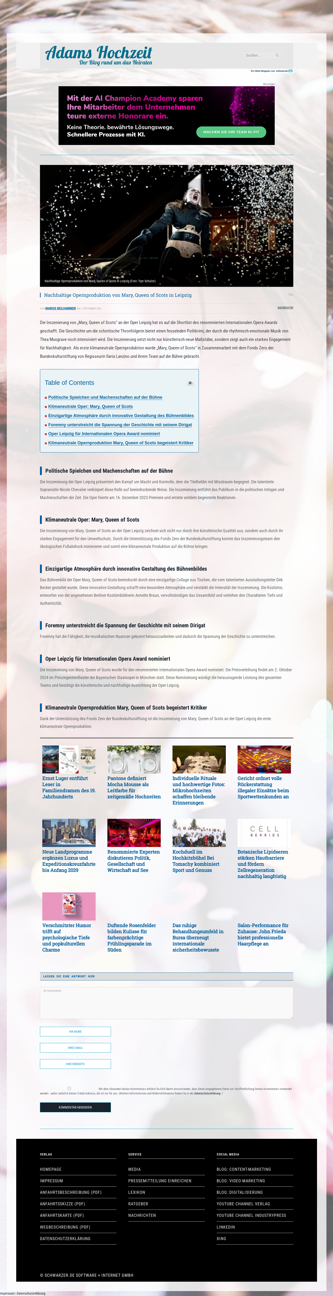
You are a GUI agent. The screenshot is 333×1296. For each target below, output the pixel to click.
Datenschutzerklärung (207, 1093)
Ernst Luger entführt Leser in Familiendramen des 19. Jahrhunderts (69, 787)
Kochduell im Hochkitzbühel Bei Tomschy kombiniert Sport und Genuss (195, 861)
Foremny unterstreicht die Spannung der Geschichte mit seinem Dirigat (120, 424)
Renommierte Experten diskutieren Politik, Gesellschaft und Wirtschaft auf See (133, 861)
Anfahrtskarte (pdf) (62, 1215)
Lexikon (136, 1192)
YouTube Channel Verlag (243, 1203)
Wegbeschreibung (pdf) (65, 1227)
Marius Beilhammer (60, 308)
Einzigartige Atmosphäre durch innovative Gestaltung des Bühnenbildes (121, 415)
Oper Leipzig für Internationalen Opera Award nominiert (104, 433)
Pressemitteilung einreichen (160, 1180)
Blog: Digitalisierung (240, 1192)
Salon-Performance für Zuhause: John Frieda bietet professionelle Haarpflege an (263, 934)
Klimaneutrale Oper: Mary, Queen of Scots (90, 406)
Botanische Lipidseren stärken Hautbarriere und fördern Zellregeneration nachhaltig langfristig (263, 864)
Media (134, 1169)
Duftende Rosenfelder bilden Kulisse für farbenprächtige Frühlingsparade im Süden (131, 937)
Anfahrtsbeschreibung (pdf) (71, 1192)
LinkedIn (226, 1227)
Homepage (51, 1169)
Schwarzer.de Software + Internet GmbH (89, 1275)
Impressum (51, 1180)
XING (221, 1238)
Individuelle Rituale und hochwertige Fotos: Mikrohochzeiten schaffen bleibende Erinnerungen (198, 790)
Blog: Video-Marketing (241, 1180)
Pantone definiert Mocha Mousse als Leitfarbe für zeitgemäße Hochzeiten (134, 787)
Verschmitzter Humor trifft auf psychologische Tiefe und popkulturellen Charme (66, 937)
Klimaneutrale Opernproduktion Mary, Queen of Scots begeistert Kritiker (121, 443)
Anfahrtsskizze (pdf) (62, 1203)
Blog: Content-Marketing (244, 1169)
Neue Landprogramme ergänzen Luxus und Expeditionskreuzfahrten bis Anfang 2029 (69, 861)
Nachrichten (285, 307)
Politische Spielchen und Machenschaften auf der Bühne (105, 397)
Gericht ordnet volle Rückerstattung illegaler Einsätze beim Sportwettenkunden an (263, 787)
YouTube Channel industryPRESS (251, 1215)
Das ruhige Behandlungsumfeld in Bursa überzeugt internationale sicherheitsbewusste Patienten (197, 937)
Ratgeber (138, 1203)
